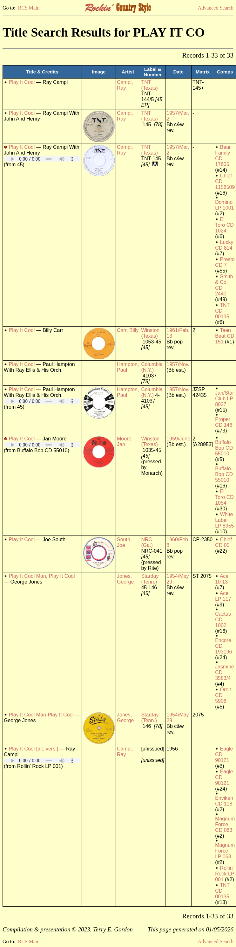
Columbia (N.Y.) (152, 367)
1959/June (178, 438)
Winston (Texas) (150, 333)
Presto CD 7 (225, 262)
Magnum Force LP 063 (225, 850)
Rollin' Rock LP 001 (224, 873)
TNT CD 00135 (222, 310)
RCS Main (28, 7)
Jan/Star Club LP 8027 (224, 398)
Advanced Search (215, 7)
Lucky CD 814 (224, 245)
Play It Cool (22, 82)
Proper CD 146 (223, 422)
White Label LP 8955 (224, 520)
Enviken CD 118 (224, 800)
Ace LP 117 (223, 596)
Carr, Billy (127, 330)
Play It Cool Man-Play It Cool (41, 714)
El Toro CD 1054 (224, 497)
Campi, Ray (125, 85)
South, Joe (124, 542)
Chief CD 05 (223, 542)
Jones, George (125, 578)
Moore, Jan (125, 441)
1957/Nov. (177, 364)
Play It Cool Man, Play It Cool (42, 576)
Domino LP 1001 (224, 205)
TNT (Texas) (149, 85)
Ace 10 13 (221, 578)
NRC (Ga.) (146, 542)
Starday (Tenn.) (149, 578)
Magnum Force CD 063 (225, 824)
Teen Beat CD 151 (224, 336)
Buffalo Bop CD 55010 (224, 447)
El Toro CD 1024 (224, 225)
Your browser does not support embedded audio (42, 159)
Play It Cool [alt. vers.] (33, 748)
